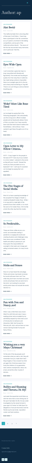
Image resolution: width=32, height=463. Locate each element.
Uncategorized (7, 24)
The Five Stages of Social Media (13, 187)
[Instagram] (6, 459)
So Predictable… (11, 223)
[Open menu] (27, 3)
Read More (7, 53)
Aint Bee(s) (9, 27)
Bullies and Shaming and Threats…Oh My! (14, 388)
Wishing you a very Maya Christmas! (14, 346)
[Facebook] (3, 459)
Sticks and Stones (12, 265)
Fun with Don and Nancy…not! (13, 304)
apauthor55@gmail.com (9, 451)
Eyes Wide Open (12, 64)
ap (5, 30)
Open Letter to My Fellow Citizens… (13, 147)
